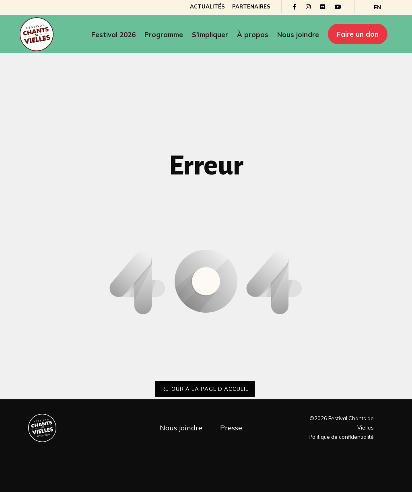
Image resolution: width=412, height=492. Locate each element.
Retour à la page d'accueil (205, 389)
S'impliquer (210, 34)
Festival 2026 (113, 34)
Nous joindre (298, 34)
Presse (231, 427)
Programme (163, 34)
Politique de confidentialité (341, 437)
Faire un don (358, 34)
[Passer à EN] (376, 7)
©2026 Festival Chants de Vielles (341, 423)
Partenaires (250, 6)
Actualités (206, 6)
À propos (252, 34)
